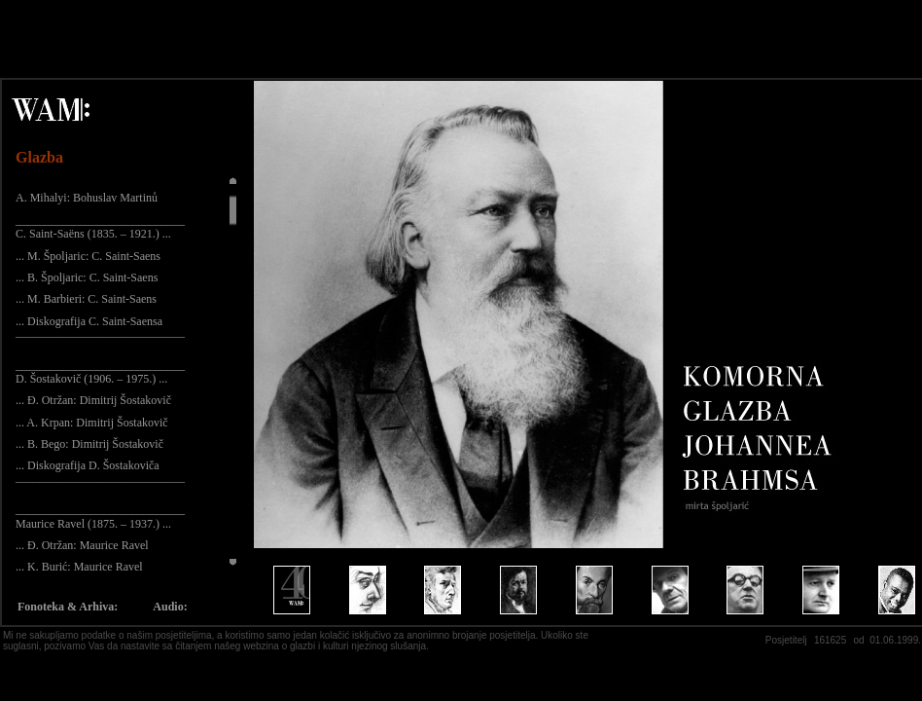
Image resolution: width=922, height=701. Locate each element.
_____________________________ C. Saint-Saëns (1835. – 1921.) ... (100, 226)
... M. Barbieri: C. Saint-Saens (86, 299)
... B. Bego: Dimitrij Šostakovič (89, 444)
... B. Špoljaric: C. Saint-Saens (87, 277)
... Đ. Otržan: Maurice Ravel (82, 545)
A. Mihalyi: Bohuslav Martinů (87, 197)
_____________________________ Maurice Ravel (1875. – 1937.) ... (100, 516)
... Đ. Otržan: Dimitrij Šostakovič (93, 400)
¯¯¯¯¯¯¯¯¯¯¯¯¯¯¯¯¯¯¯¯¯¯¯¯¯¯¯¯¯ (100, 343)
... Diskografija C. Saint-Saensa (89, 321)
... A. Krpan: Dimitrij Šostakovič (92, 422)
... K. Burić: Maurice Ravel (79, 566)
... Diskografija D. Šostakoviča (88, 465)
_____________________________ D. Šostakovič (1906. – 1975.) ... (100, 372)
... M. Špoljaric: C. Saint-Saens (88, 256)
